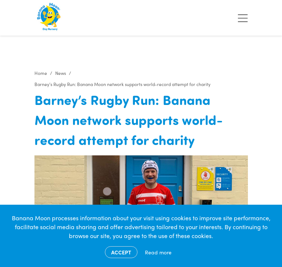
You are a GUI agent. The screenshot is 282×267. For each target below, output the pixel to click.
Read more (158, 252)
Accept (121, 252)
